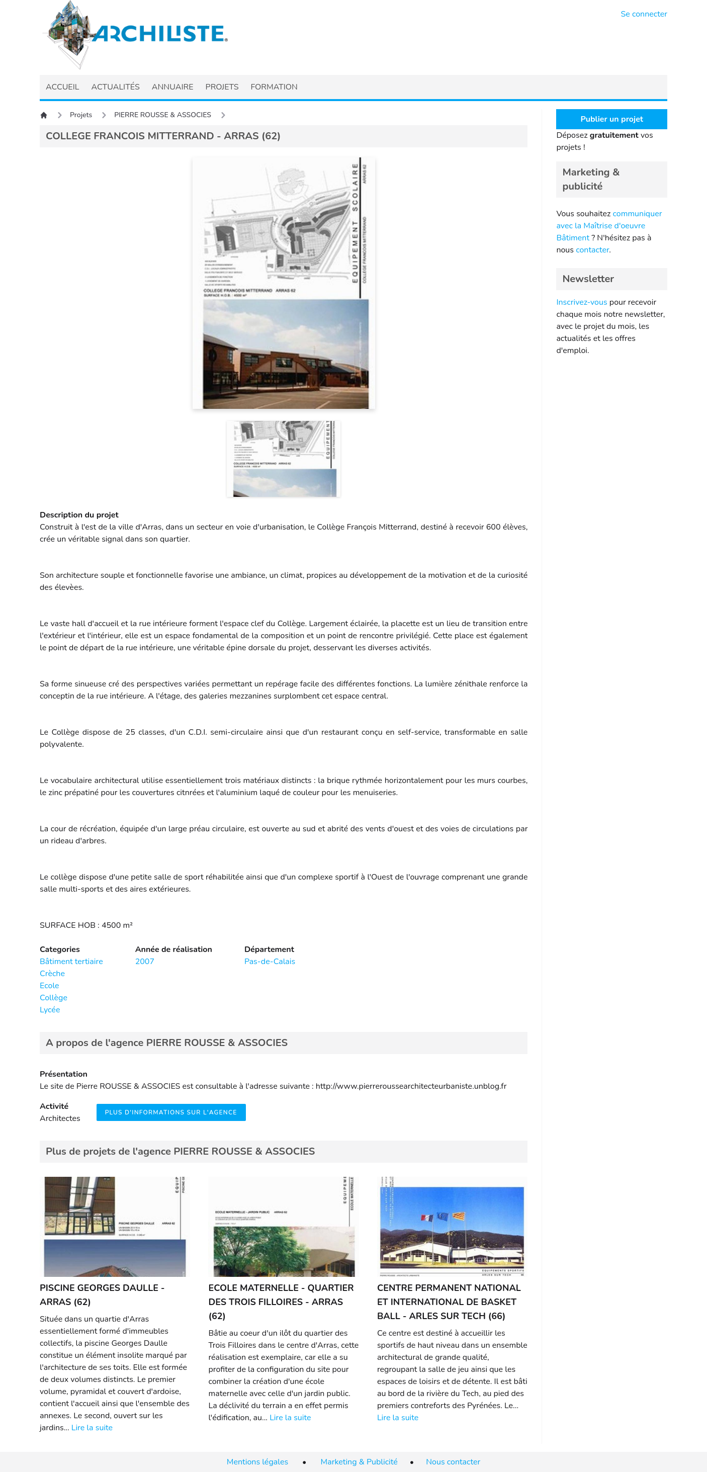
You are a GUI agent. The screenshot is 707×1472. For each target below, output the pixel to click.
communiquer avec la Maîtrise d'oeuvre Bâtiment (609, 225)
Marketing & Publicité (359, 1461)
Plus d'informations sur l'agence (171, 1112)
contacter (592, 249)
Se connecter (644, 14)
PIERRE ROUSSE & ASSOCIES (162, 115)
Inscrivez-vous (581, 302)
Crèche (52, 973)
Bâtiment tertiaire (71, 961)
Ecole (49, 985)
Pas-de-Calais (269, 961)
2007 (144, 961)
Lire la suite (92, 1427)
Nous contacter (453, 1461)
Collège (53, 997)
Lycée (50, 1009)
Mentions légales (257, 1461)
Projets (81, 115)
